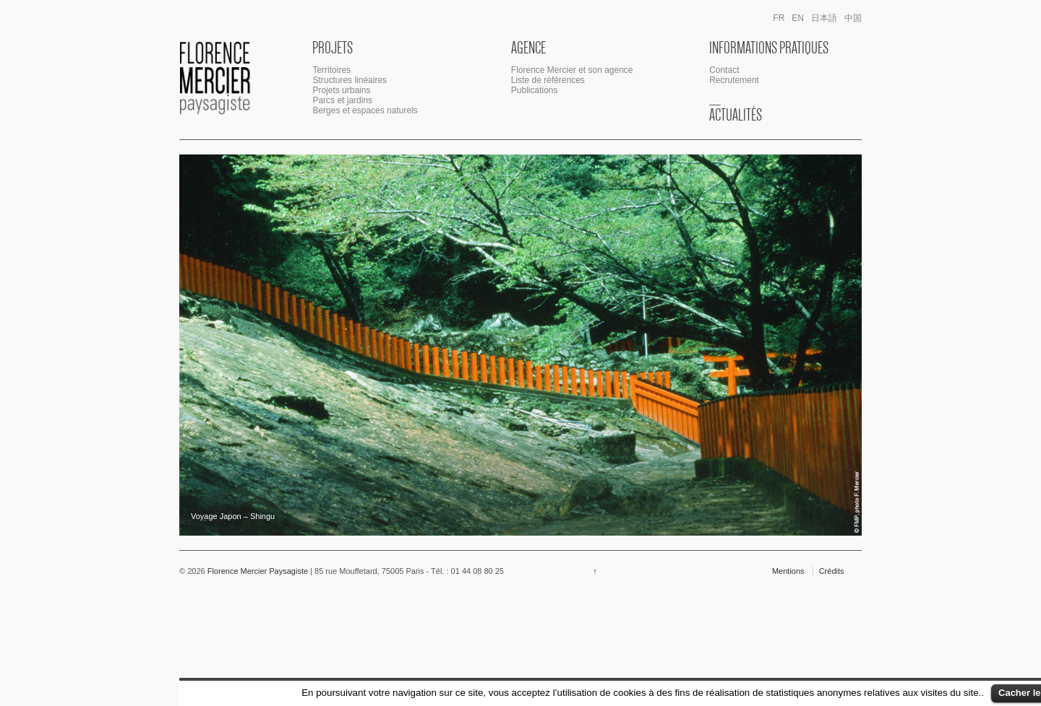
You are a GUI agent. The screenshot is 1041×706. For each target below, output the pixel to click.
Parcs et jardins (342, 100)
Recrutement (734, 80)
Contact (724, 70)
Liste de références (548, 80)
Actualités (735, 114)
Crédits (831, 571)
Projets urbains (341, 90)
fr (778, 18)
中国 (853, 18)
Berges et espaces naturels (364, 110)
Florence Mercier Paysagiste (258, 571)
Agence (528, 47)
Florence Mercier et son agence (572, 70)
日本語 (824, 18)
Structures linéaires (349, 80)
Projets (332, 47)
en (798, 18)
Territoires (331, 70)
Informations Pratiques (768, 47)
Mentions (788, 571)
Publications (534, 90)
